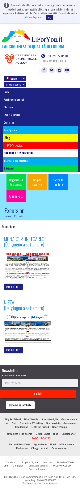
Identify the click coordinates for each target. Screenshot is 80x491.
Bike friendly (31, 419)
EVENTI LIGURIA (41, 437)
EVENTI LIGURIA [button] (15, 145)
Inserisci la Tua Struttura (16, 161)
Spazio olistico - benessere (61, 423)
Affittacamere (66, 444)
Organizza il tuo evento (19, 434)
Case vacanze (59, 448)
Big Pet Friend (13, 419)
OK (49, 17)
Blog (55, 434)
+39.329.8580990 (54, 56)
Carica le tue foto (58, 182)
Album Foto (16, 196)
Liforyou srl (35, 483)
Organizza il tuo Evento (16, 182)
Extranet (9, 168)
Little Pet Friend (40, 427)
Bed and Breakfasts (19, 444)
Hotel (53, 444)
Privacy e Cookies (62, 465)
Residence (22, 448)
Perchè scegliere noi (14, 99)
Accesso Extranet (38, 469)
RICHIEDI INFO (13, 287)
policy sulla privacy (33, 17)
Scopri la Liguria (12, 115)
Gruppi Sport (43, 434)
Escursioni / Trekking (31, 423)
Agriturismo (40, 444)
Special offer (69, 434)
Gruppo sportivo (37, 182)
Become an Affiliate (20, 405)
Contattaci (9, 122)
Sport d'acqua (60, 427)
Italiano (15, 78)
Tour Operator (11, 130)
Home (6, 92)
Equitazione (21, 427)
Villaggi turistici (39, 448)
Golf (14, 423)
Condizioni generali (38, 465)
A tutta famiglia (49, 419)
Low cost (47, 462)
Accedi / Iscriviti (15, 84)
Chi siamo (8, 107)
